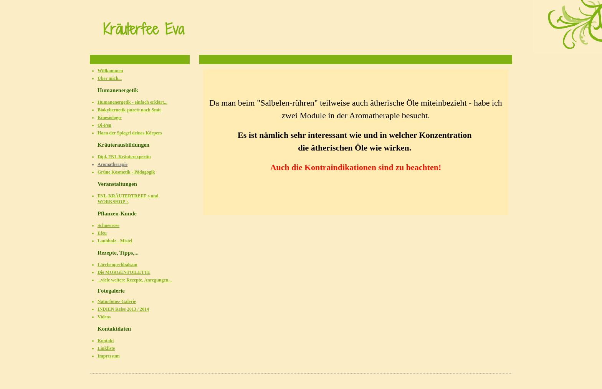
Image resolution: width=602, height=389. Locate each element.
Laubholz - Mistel (115, 240)
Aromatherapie (112, 164)
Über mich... (110, 78)
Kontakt (106, 340)
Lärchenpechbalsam (117, 264)
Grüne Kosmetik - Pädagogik (126, 172)
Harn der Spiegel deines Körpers (130, 133)
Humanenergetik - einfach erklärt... (132, 102)
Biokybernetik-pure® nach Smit (129, 110)
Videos (104, 316)
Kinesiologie (110, 117)
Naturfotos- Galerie (117, 301)
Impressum (109, 356)
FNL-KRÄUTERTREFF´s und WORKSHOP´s (128, 198)
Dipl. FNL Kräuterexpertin (124, 156)
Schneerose (108, 225)
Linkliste (106, 348)
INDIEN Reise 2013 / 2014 (123, 309)
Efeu (102, 233)
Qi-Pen (104, 125)
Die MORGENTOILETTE (124, 272)
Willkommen (110, 70)
